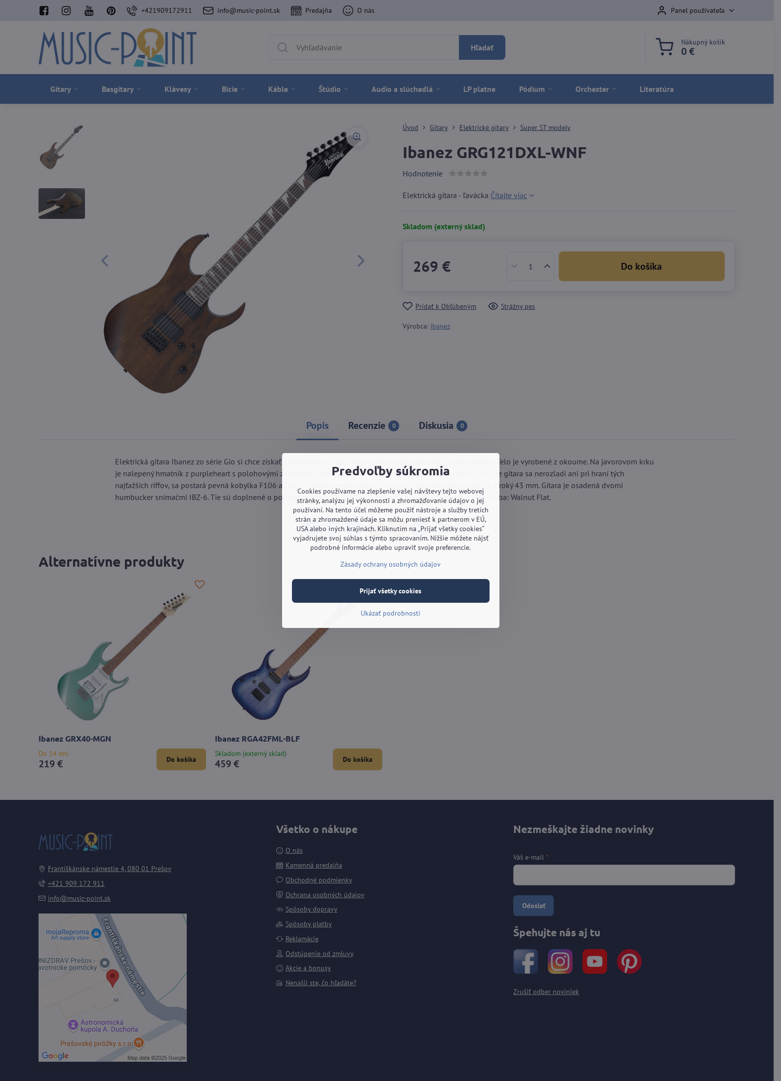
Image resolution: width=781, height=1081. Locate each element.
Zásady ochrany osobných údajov (390, 564)
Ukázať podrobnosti (390, 613)
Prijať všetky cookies (390, 590)
